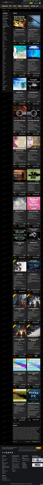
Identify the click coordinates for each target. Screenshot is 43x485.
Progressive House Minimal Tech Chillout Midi (19, 404)
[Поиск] (25, 3)
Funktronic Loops (33, 242)
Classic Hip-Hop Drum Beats (33, 183)
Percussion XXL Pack (19, 29)
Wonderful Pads (19, 92)
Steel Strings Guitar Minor (19, 120)
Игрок (41, 484)
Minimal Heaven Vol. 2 (19, 211)
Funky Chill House (19, 150)
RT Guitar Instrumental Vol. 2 (33, 309)
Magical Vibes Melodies (33, 211)
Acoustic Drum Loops (33, 92)
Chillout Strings (19, 60)
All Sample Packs (9, 8)
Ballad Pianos (19, 274)
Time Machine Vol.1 (33, 274)
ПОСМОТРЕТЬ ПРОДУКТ (22, 43)
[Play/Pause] (14, 41)
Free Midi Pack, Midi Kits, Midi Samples (33, 340)
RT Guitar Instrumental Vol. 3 (19, 340)
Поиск (31, 3)
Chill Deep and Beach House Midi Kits (19, 373)
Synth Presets (16, 8)
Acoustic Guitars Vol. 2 (33, 29)
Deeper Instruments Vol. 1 (33, 60)
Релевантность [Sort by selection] (35, 441)
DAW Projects (25, 8)
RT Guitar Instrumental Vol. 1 (19, 309)
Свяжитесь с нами (26, 0)
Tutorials (20, 8)
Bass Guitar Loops (33, 150)
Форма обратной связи (25, 460)
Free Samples (4, 8)
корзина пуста (36, 3)
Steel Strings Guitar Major (33, 120)
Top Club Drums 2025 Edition (19, 243)
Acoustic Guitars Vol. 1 (19, 183)
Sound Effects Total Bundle (33, 403)
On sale (30, 8)
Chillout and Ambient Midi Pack (33, 373)
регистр (33, 0)
